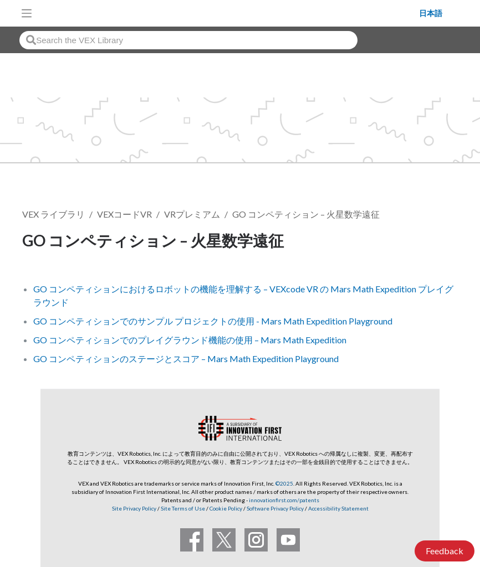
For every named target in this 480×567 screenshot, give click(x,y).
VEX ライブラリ (53, 214)
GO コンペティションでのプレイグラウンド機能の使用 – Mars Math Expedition (189, 339)
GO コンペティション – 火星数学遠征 (306, 214)
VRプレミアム (192, 214)
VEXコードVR (124, 214)
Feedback (444, 550)
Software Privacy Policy (275, 508)
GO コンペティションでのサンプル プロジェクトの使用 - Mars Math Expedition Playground (212, 321)
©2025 (284, 483)
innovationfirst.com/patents (284, 500)
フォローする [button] (419, 242)
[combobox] (188, 40)
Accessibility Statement (338, 508)
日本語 (430, 13)
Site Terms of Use (182, 508)
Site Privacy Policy (134, 508)
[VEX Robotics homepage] (228, 13)
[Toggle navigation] (26, 13)
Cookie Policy (226, 508)
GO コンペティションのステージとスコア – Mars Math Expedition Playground (186, 358)
